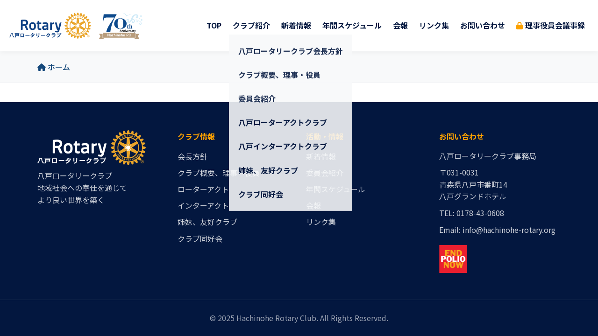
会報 (400, 25)
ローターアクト (203, 189)
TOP (213, 25)
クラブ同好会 (200, 238)
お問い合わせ (482, 25)
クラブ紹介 (251, 25)
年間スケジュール (352, 25)
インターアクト (203, 205)
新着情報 (296, 25)
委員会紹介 (324, 172)
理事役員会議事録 (550, 25)
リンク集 (434, 25)
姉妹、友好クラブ (207, 221)
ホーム (53, 66)
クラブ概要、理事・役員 (219, 172)
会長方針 (192, 156)
